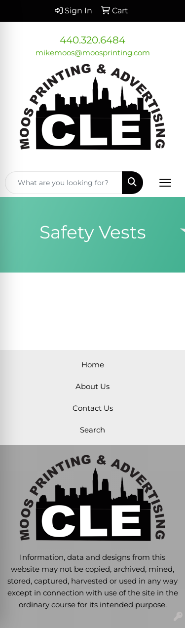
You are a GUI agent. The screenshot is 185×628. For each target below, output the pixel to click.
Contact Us (93, 408)
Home (92, 364)
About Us (92, 386)
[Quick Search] (63, 182)
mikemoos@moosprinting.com (93, 52)
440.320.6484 (92, 40)
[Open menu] (165, 183)
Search (92, 430)
